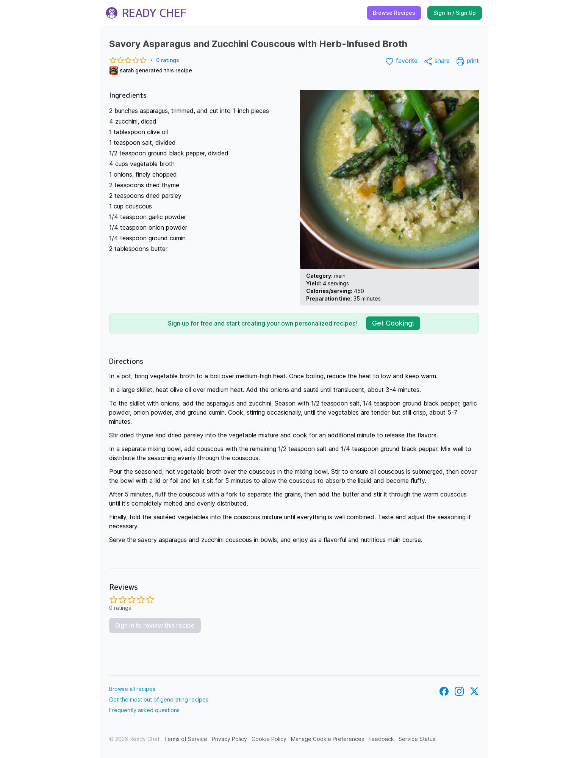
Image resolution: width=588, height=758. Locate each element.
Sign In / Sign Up (454, 12)
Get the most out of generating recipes (158, 699)
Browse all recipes (132, 689)
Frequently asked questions (144, 710)
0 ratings (144, 60)
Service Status (417, 739)
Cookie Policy (269, 739)
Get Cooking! (393, 323)
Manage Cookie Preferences (327, 739)
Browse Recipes (394, 12)
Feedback (381, 739)
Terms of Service (185, 739)
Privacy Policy (229, 739)
